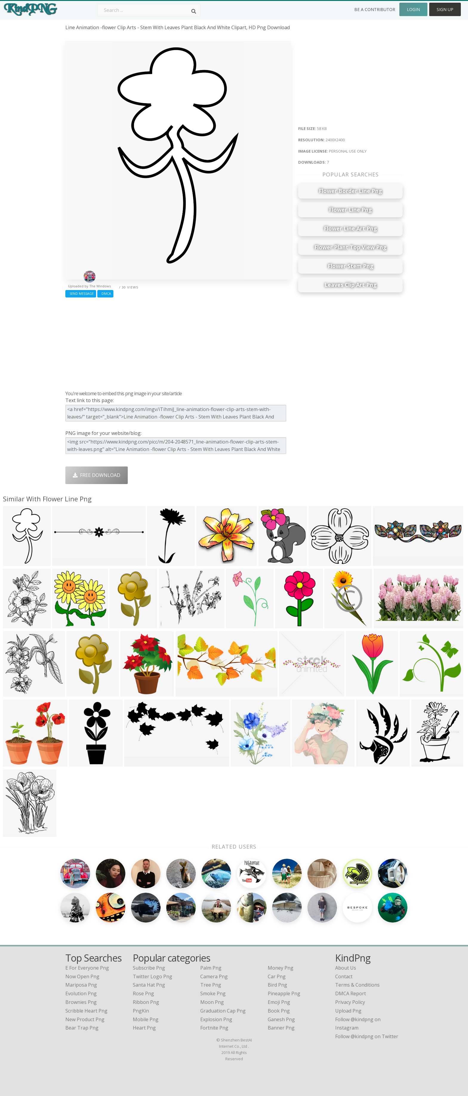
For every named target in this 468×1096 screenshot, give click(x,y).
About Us (345, 968)
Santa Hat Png (149, 985)
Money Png (280, 968)
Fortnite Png (214, 1027)
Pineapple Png (284, 993)
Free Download (96, 475)
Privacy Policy (350, 1002)
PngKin (141, 1010)
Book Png (279, 1010)
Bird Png (277, 985)
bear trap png (81, 1027)
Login (413, 9)
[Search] (194, 11)
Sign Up (445, 9)
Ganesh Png (281, 1019)
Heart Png (144, 1027)
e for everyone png (87, 968)
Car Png (277, 976)
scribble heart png (86, 1010)
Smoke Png (213, 993)
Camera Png (214, 976)
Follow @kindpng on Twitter (366, 1036)
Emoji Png (279, 1002)
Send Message (81, 293)
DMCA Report (350, 993)
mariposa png (81, 985)
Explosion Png (216, 1019)
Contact (343, 976)
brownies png (81, 1002)
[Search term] (149, 10)
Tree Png (210, 985)
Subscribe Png (149, 968)
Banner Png (281, 1027)
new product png (84, 1019)
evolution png (81, 993)
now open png (82, 976)
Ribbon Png (146, 1002)
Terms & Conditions (357, 985)
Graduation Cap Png (223, 1010)
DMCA (105, 293)
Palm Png (210, 968)
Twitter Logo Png (152, 976)
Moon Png (212, 1002)
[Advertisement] (178, 342)
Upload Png (348, 1010)
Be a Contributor (374, 9)
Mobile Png (145, 1019)
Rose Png (143, 993)
